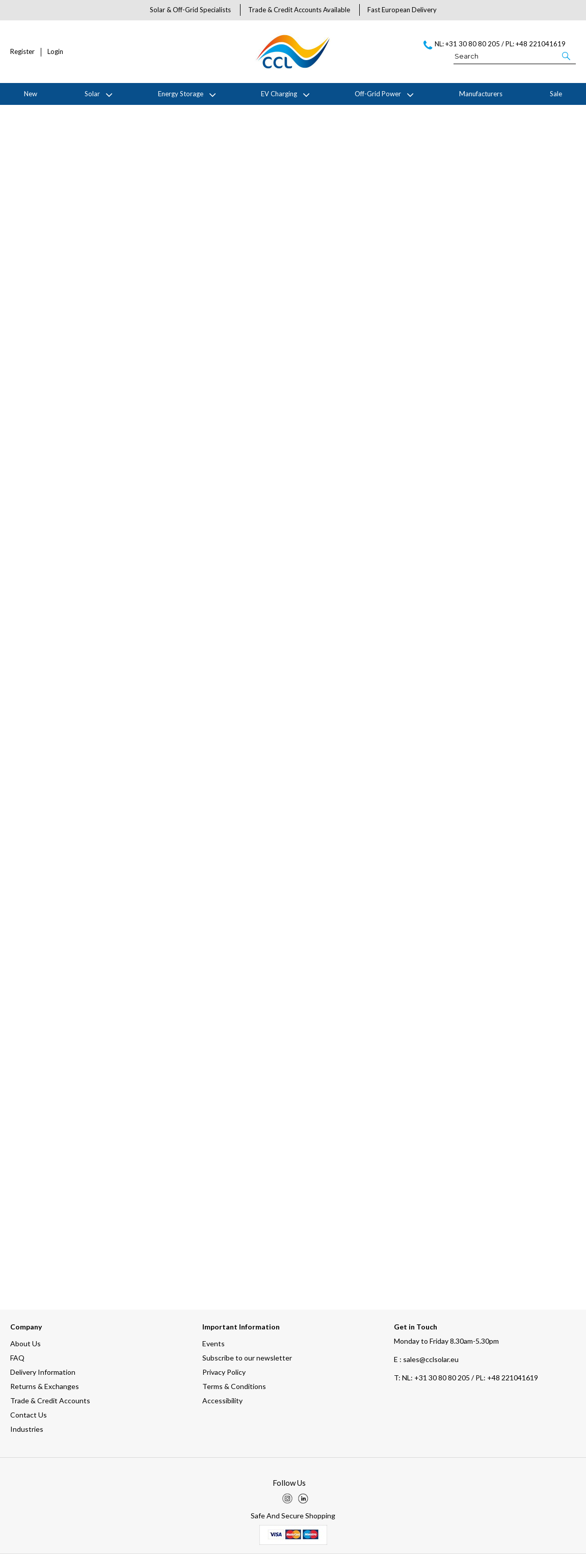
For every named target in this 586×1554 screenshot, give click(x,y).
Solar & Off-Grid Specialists (190, 10)
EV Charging (279, 94)
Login (55, 51)
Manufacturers (480, 94)
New (30, 94)
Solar (92, 94)
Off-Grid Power (378, 94)
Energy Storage (180, 94)
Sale (556, 94)
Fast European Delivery (402, 10)
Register (22, 51)
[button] (567, 55)
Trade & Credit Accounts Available (299, 10)
